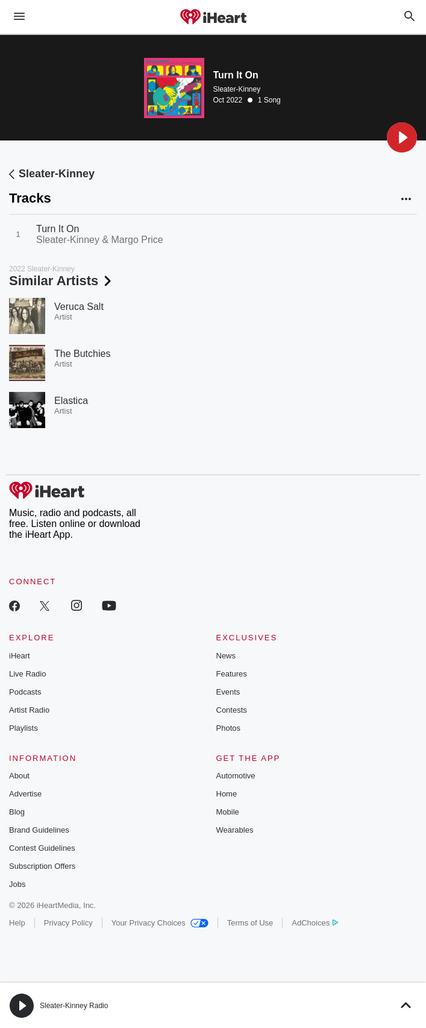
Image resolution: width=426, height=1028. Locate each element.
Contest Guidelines (42, 848)
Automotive (235, 775)
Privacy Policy (68, 922)
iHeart (19, 655)
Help (17, 922)
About (19, 775)
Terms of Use (250, 922)
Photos (228, 728)
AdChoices (315, 922)
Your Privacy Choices (159, 922)
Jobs (17, 884)
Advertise (25, 793)
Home (226, 793)
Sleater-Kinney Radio (74, 1005)
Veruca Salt (79, 306)
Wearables (235, 829)
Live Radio (27, 673)
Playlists (23, 728)
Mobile (227, 811)
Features (231, 673)
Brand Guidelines (39, 829)
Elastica (71, 401)
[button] (402, 137)
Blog (17, 811)
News (226, 655)
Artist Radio (29, 709)
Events (228, 691)
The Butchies (82, 353)
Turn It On (57, 229)
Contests (231, 709)
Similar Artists (61, 280)
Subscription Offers (42, 866)
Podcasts (25, 691)
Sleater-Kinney (237, 89)
